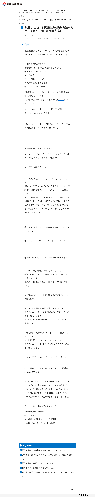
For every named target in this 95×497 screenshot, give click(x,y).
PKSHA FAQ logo (83, 495)
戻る (22, 16)
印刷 (22, 23)
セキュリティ (62, 10)
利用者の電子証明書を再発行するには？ (39, 468)
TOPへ (73, 490)
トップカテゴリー (25, 10)
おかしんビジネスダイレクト (44, 10)
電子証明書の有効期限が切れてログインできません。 (44, 450)
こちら (61, 99)
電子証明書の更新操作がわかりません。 (39, 463)
